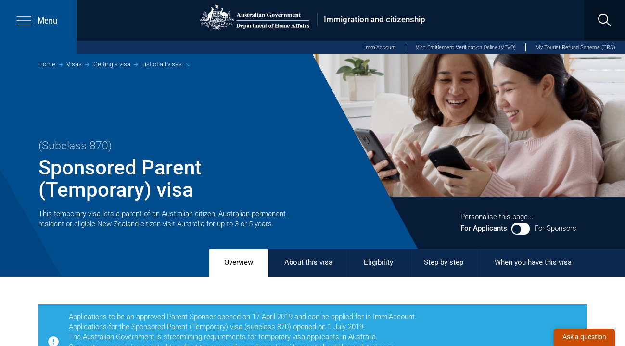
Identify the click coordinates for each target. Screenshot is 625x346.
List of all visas (161, 64)
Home (46, 64)
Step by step (443, 262)
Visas (74, 64)
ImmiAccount (380, 47)
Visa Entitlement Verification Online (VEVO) (466, 47)
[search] (604, 20)
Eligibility (378, 262)
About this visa (308, 262)
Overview (238, 262)
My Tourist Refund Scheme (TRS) (575, 47)
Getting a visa (111, 64)
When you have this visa (533, 262)
